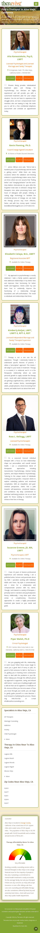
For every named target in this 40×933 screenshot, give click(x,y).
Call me (19, 78)
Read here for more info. (20, 926)
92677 (6, 792)
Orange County (25, 823)
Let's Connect (10, 78)
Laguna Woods (9, 762)
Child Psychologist (10, 734)
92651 (6, 796)
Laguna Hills (8, 754)
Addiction (7, 725)
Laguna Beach (9, 758)
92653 (6, 788)
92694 (6, 799)
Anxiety (6, 730)
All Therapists (8, 717)
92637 (6, 803)
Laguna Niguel (9, 767)
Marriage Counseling (11, 721)
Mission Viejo (8, 771)
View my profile (28, 78)
